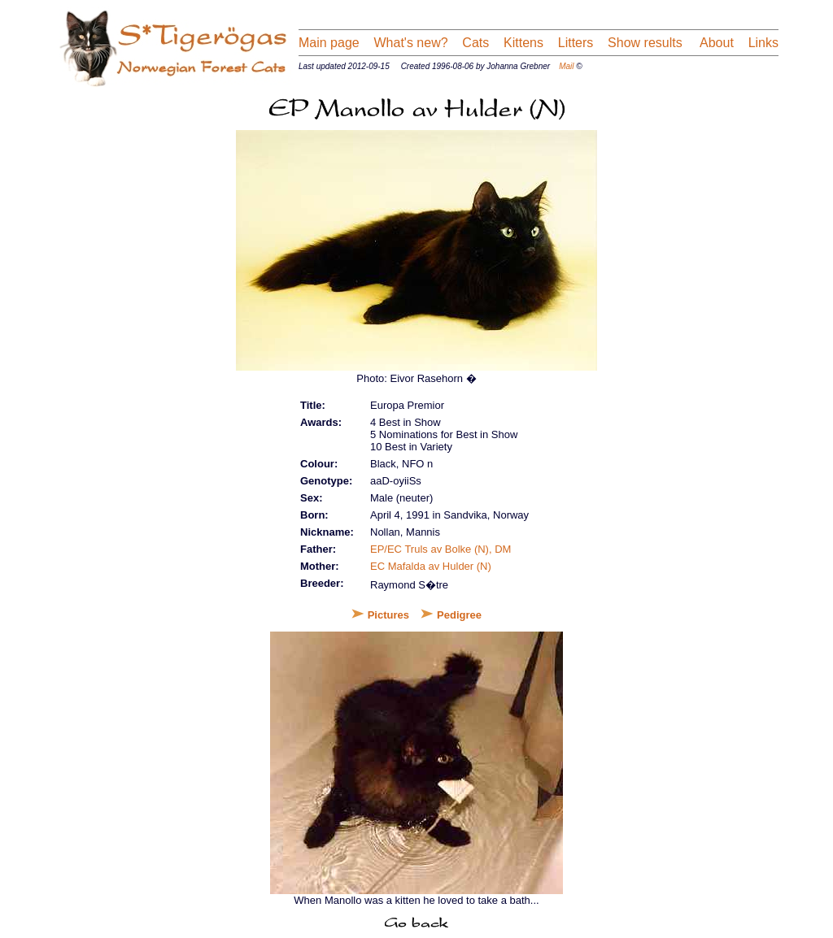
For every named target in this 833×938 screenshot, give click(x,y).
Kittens (523, 43)
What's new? (410, 43)
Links (763, 43)
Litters (576, 43)
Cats (475, 43)
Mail (566, 66)
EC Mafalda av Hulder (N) (430, 566)
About (714, 43)
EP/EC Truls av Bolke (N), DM (440, 549)
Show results (645, 43)
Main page (329, 43)
